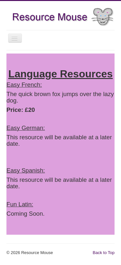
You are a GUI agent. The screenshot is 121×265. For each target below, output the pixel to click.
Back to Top (104, 252)
